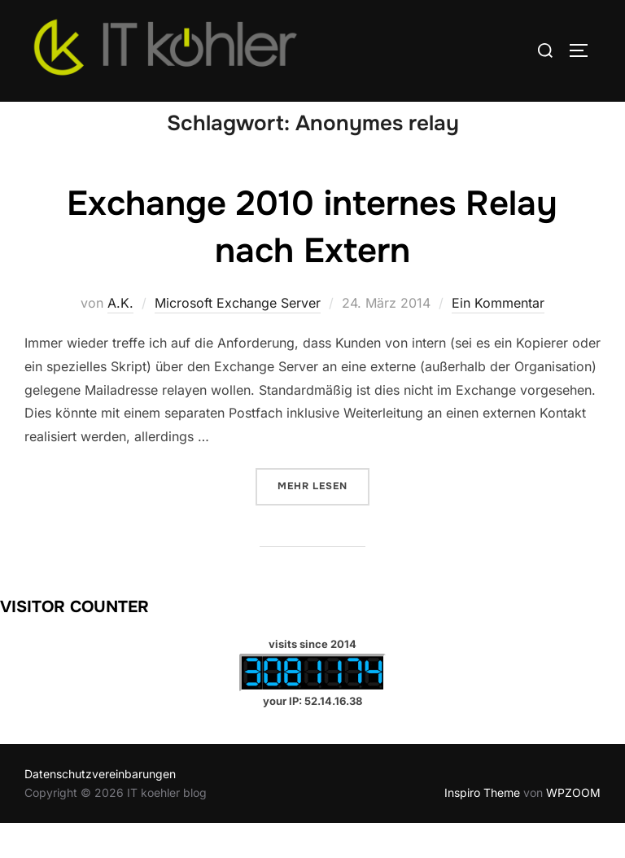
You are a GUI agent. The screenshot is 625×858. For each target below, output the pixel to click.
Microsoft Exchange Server (238, 338)
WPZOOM (573, 827)
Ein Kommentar (498, 338)
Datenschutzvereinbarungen (100, 809)
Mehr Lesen (323, 519)
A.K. (120, 338)
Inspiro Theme (482, 827)
